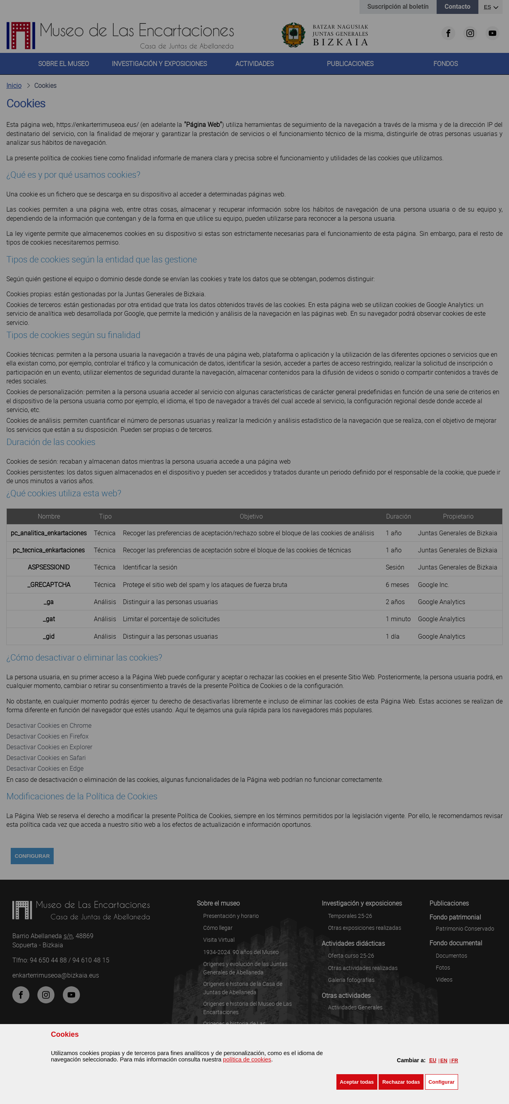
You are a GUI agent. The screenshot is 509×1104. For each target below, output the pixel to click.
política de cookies (247, 1059)
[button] (356, 1082)
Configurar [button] (442, 1082)
